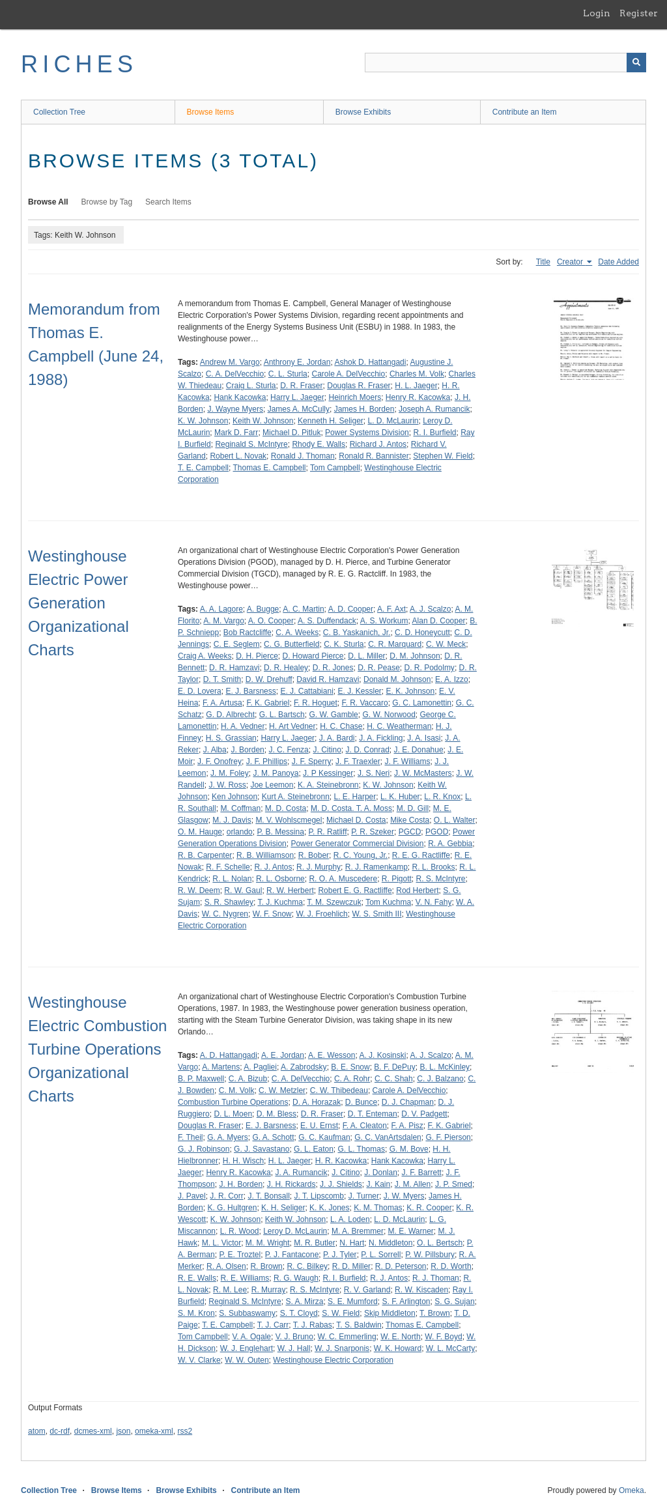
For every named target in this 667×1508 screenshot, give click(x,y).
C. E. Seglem (237, 644)
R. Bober (313, 855)
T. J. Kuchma (280, 902)
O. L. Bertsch (439, 1242)
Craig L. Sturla (251, 385)
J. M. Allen (413, 1184)
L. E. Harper (355, 796)
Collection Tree (59, 112)
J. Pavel (192, 1196)
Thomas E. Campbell (269, 467)
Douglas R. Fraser (358, 385)
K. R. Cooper (428, 1207)
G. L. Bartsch (282, 714)
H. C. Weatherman (399, 726)
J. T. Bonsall (268, 1196)
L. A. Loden (350, 1219)
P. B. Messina (280, 831)
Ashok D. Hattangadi (370, 362)
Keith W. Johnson (263, 420)
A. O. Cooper (271, 620)
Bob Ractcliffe (247, 632)
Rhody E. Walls (318, 444)
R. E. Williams (245, 1278)
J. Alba (215, 749)
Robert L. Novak (238, 456)
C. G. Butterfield (291, 644)
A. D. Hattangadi (228, 1055)
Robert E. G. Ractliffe (354, 890)
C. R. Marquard (394, 644)
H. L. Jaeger (416, 385)
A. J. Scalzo (430, 609)
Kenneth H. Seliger (330, 420)
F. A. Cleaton (365, 1125)
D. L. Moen (233, 1113)
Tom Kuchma (388, 902)
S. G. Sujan (454, 1301)
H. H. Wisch (243, 1160)
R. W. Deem (199, 890)
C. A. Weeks (297, 632)
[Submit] (636, 62)
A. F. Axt (391, 609)
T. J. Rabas (312, 1325)
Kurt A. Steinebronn (296, 796)
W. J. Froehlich (321, 913)
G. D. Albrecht (230, 714)
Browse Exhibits (363, 112)
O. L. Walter (454, 820)
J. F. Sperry (312, 761)
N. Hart (351, 1242)
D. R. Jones (333, 667)
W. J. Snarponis (342, 1348)
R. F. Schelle (227, 867)
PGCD (410, 831)
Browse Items (210, 112)
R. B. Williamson (265, 855)
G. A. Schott (273, 1137)
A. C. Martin (303, 609)
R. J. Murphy (318, 867)
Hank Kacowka (240, 397)
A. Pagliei (260, 1067)
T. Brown (434, 1313)
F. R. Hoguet (315, 702)
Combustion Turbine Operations (233, 1102)
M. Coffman (240, 808)
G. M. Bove (409, 1149)
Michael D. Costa (356, 820)
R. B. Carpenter (205, 855)
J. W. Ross (227, 785)
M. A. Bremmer (358, 1231)
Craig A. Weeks (204, 656)
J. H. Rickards (291, 1184)
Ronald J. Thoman (303, 456)
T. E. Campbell (203, 467)
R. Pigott (397, 878)
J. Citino (327, 749)
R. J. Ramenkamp (376, 867)
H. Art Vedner (292, 726)
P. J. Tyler (340, 1254)
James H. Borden (364, 409)
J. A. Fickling (381, 738)
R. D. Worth (451, 1266)
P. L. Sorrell (381, 1254)
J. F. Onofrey (219, 761)
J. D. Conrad (368, 749)
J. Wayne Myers (235, 409)
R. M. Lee (230, 1289)
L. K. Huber (400, 796)
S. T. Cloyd (299, 1313)
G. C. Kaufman (324, 1137)
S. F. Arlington (406, 1301)
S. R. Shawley (229, 902)
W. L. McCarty (450, 1348)
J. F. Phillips (266, 761)
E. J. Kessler (359, 691)
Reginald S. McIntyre (251, 444)
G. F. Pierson (447, 1137)
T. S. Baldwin (358, 1325)
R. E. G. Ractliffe (421, 855)
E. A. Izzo (451, 679)
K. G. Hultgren (232, 1207)
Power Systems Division (367, 432)
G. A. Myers (227, 1137)
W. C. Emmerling (347, 1336)
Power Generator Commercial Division (357, 843)
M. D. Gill (413, 808)
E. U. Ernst (319, 1125)
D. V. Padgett (424, 1113)
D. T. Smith (222, 679)
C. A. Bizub (248, 1078)
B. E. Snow (350, 1067)
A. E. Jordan (282, 1055)
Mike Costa (409, 820)
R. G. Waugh (296, 1278)
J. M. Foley (229, 773)
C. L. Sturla (287, 373)
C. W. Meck (446, 644)
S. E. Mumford (353, 1301)
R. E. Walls (197, 1278)
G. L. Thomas (360, 1149)
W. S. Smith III (376, 913)
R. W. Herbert (290, 890)
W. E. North (400, 1336)
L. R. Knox (442, 796)
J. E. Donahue (419, 749)
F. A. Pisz (407, 1125)
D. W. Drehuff (269, 679)
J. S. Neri (374, 773)
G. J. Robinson (203, 1149)
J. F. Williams (407, 761)
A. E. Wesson (331, 1055)
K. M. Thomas (378, 1207)
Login (596, 13)
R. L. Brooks (433, 867)
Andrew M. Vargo (230, 362)
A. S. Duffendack (327, 620)
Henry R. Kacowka (418, 397)
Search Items (168, 201)
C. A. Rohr (352, 1078)
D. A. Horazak (316, 1102)
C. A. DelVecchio (235, 373)
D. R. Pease (379, 667)
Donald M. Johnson (397, 679)
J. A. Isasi (423, 738)
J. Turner (363, 1196)
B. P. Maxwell (201, 1078)
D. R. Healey (286, 667)
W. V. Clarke (199, 1360)
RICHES (79, 64)
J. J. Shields (341, 1184)
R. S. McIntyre (441, 878)
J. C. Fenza (288, 749)
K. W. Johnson (203, 420)
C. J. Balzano (440, 1078)
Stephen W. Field (442, 456)
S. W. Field (341, 1313)
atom (37, 1431)
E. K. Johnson (410, 691)
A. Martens (221, 1067)
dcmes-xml (93, 1431)
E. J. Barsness (250, 691)
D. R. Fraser (301, 385)
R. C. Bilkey (307, 1266)
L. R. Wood (239, 1231)
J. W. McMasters (423, 773)
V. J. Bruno (294, 1336)
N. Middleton (390, 1242)
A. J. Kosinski (382, 1055)
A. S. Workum (384, 620)
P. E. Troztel (240, 1254)
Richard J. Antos (378, 444)
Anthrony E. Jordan (297, 362)
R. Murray (268, 1289)
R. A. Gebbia (450, 843)
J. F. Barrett (422, 1172)
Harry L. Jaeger (297, 397)
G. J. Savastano (261, 1149)
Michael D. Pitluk (291, 432)
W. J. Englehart (246, 1348)
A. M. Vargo (223, 620)
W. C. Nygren (225, 913)
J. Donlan (380, 1172)
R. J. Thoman (435, 1278)
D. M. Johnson (415, 656)
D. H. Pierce (257, 656)
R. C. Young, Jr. (361, 855)
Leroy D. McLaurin (295, 1231)
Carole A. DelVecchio (348, 373)
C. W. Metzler (282, 1090)
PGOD (436, 831)
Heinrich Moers (354, 397)
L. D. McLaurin (393, 420)
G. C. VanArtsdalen (387, 1137)
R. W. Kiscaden (421, 1289)
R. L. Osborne (280, 878)
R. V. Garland (367, 1289)
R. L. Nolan (231, 878)
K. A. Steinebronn (328, 785)
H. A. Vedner (242, 726)
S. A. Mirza (304, 1301)
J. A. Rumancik (301, 1172)
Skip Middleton (390, 1313)
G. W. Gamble (333, 714)
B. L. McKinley (444, 1067)
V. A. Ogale (251, 1336)
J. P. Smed (453, 1184)
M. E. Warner (411, 1231)
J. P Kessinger (328, 773)
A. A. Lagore (221, 609)
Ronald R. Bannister (373, 456)
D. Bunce (361, 1102)
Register (638, 13)
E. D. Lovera (199, 691)
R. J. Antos (273, 867)
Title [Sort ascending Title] (543, 261)
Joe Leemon (271, 785)
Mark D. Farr (236, 432)
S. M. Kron (196, 1313)
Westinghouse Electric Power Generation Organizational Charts (78, 603)
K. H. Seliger (283, 1207)
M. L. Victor (221, 1242)
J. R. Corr (226, 1196)
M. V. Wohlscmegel (288, 820)
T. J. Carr (273, 1325)
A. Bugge (263, 609)
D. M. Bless (276, 1113)
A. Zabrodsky (304, 1067)
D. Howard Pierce (313, 656)
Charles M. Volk (417, 373)
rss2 (184, 1431)
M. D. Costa (285, 808)
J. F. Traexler (357, 761)
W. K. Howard (397, 1348)
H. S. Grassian (231, 738)
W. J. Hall (294, 1348)
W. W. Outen (246, 1360)
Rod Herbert (417, 890)
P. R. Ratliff (328, 831)
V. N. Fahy (434, 902)
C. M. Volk (237, 1090)
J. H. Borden (241, 1184)
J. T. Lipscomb (319, 1196)
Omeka (631, 1490)
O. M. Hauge (200, 831)
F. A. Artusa (222, 702)
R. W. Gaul (243, 890)
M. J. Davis (231, 820)
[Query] (505, 62)
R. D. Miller (351, 1266)
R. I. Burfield (434, 432)
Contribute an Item (524, 112)
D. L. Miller (366, 656)
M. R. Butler (314, 1242)
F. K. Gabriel (267, 702)
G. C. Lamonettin (421, 702)
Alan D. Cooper (439, 620)
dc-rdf (60, 1431)
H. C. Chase (341, 726)
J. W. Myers (404, 1196)
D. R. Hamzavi (234, 667)
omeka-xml (154, 1431)
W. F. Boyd (443, 1336)
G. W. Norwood (388, 714)
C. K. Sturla (343, 644)
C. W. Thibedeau (339, 1090)
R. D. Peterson (401, 1266)
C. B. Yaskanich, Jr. (357, 632)
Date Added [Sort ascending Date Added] (618, 261)
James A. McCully (299, 409)
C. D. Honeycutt (422, 632)
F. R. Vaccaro (364, 702)
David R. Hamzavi (327, 679)
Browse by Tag (107, 201)
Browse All (48, 201)
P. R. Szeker (372, 831)
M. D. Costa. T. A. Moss (351, 808)
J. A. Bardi (337, 738)
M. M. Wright (268, 1242)
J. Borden (247, 749)
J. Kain (378, 1184)
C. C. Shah (394, 1078)
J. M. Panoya (275, 773)
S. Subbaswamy (247, 1313)
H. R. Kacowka (341, 1160)
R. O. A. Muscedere (343, 878)
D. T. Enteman (372, 1113)
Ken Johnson (234, 796)
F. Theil (190, 1137)
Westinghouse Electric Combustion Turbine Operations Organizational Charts (97, 1049)
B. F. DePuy (394, 1067)
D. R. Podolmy (429, 667)
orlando (240, 831)
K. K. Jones (329, 1207)
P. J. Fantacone (292, 1254)
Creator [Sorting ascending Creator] (571, 261)
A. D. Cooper (350, 609)
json (123, 1431)
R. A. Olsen (226, 1266)
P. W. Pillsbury (430, 1254)
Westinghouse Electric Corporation (333, 1360)
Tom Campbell (335, 467)
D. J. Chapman (408, 1102)
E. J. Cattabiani (306, 691)
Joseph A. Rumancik (434, 409)
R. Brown (266, 1266)
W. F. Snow (272, 913)
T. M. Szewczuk (334, 902)
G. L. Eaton (314, 1149)
